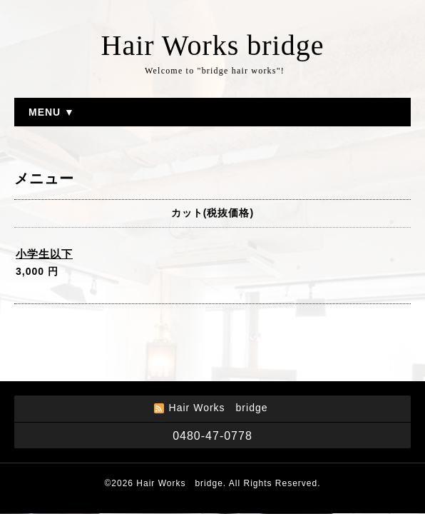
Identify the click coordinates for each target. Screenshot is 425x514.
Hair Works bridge (212, 45)
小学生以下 (44, 254)
